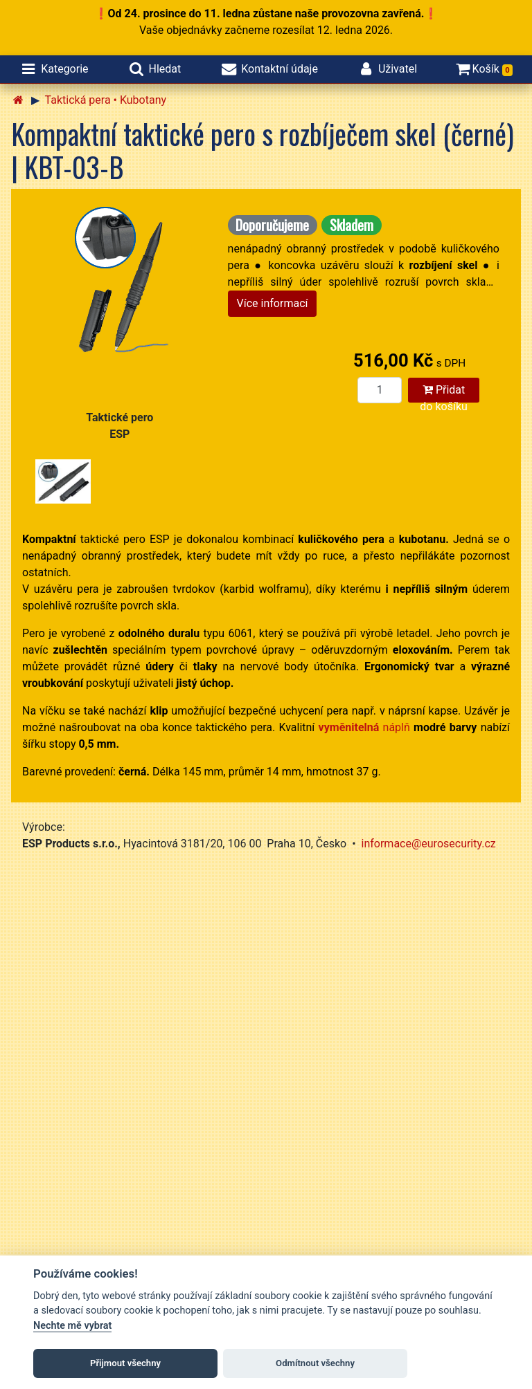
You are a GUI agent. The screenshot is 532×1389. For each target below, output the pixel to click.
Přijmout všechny (125, 1363)
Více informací (272, 303)
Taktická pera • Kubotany (106, 100)
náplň (364, 727)
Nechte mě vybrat (72, 1326)
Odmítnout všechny (315, 1363)
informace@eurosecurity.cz (429, 843)
